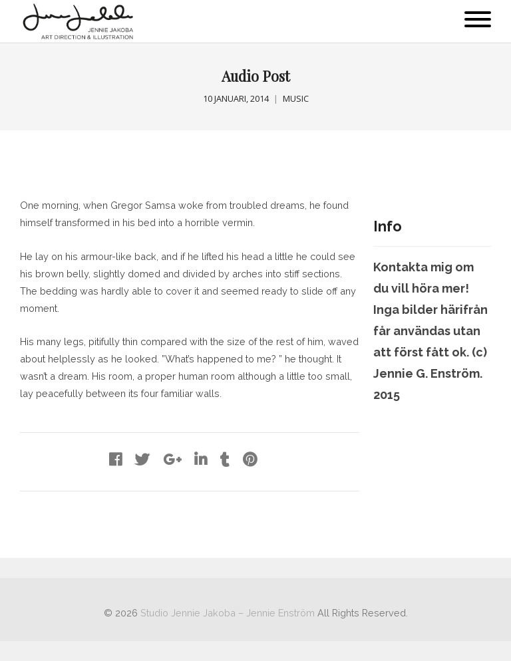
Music (296, 99)
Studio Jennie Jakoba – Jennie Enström (227, 612)
